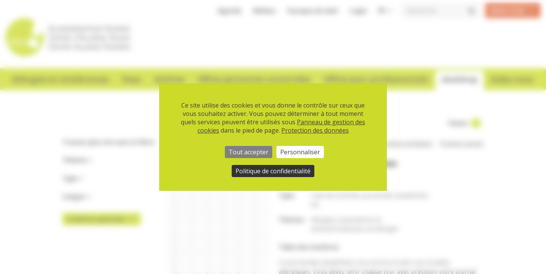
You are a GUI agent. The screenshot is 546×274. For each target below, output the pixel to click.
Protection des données (315, 130)
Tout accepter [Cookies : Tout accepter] (248, 152)
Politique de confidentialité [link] (273, 171)
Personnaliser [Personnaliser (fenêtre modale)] (300, 152)
